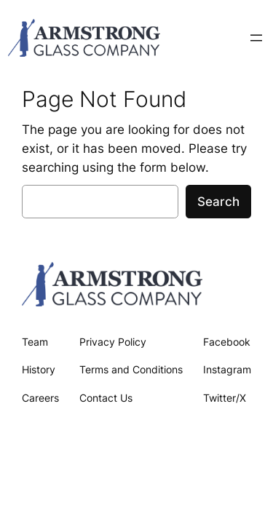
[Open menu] (256, 38)
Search (218, 201)
